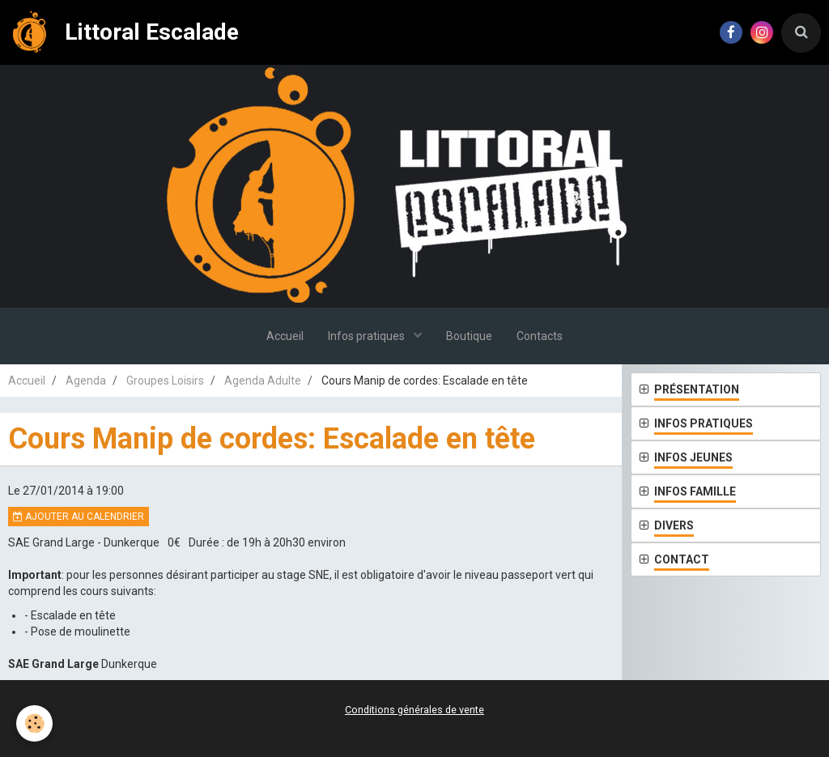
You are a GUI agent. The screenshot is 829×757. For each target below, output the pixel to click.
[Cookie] (34, 723)
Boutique (469, 336)
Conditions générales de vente (414, 710)
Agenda (86, 380)
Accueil (285, 336)
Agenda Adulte (262, 380)
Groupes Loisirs (165, 380)
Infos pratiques (367, 336)
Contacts (540, 336)
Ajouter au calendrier (78, 516)
